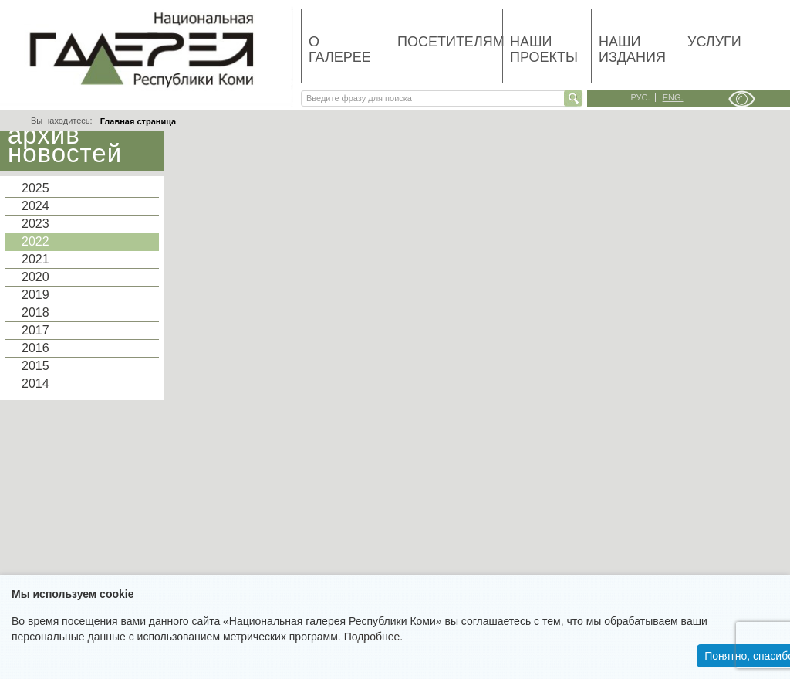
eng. (673, 97)
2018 (35, 312)
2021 (35, 259)
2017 (35, 330)
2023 (35, 223)
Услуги (714, 41)
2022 (35, 241)
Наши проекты (544, 49)
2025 (35, 188)
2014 (35, 383)
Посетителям (449, 41)
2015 (35, 365)
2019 (35, 294)
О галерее (340, 49)
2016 (35, 348)
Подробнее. (373, 636)
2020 (35, 276)
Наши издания (632, 49)
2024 (35, 205)
